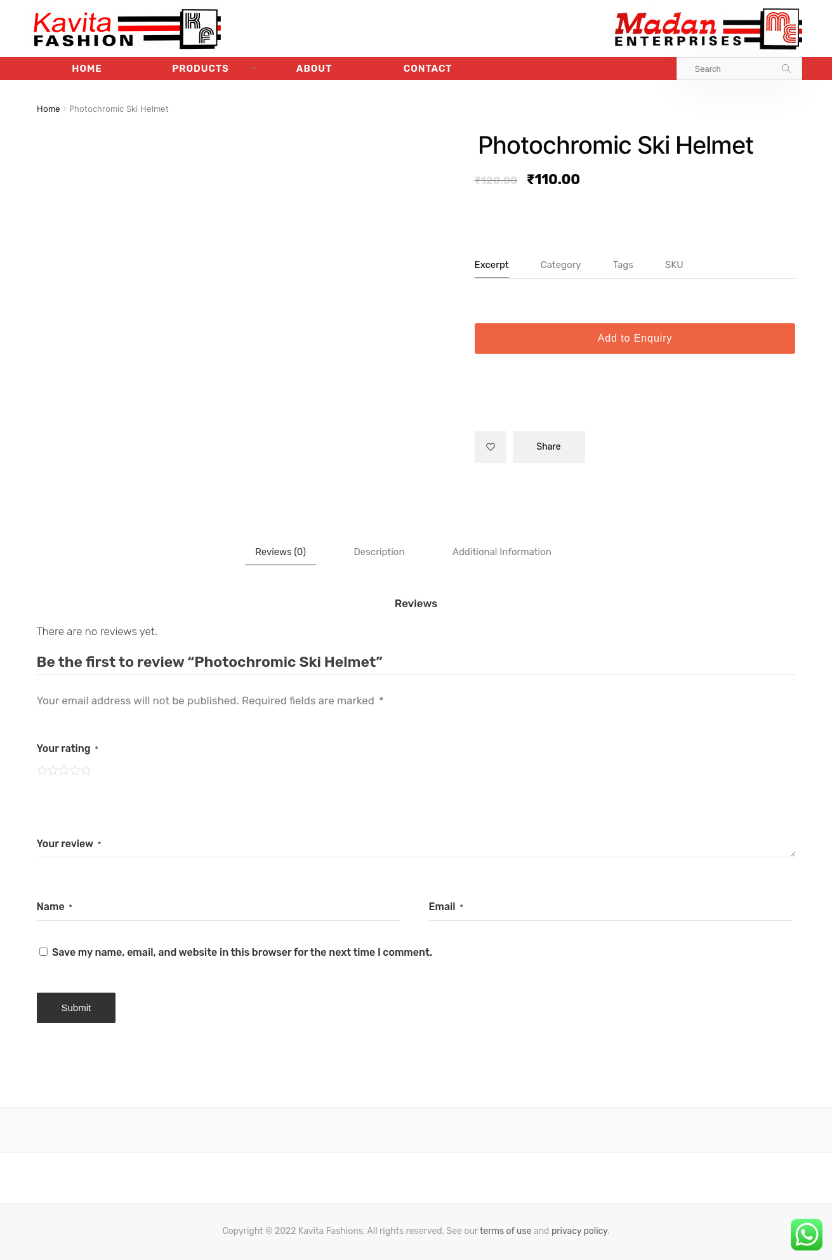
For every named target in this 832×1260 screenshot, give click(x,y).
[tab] (280, 552)
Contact (428, 68)
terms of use (506, 1231)
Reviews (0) (280, 552)
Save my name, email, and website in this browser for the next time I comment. (242, 952)
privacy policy (579, 1231)
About (314, 68)
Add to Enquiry (635, 338)
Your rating (68, 748)
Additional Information (501, 552)
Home (87, 68)
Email (446, 907)
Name (55, 907)
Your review (69, 844)
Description (378, 552)
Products (200, 68)
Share (549, 446)
